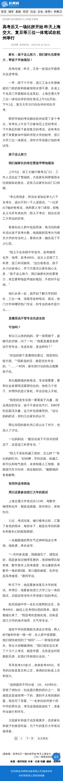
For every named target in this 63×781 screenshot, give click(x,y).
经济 (25, 11)
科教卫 (58, 11)
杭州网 (6, 19)
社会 (33, 11)
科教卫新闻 (32, 19)
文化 (40, 11)
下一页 (30, 738)
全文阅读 (43, 738)
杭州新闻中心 (18, 19)
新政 (18, 11)
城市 (11, 11)
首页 (3, 11)
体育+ (48, 11)
